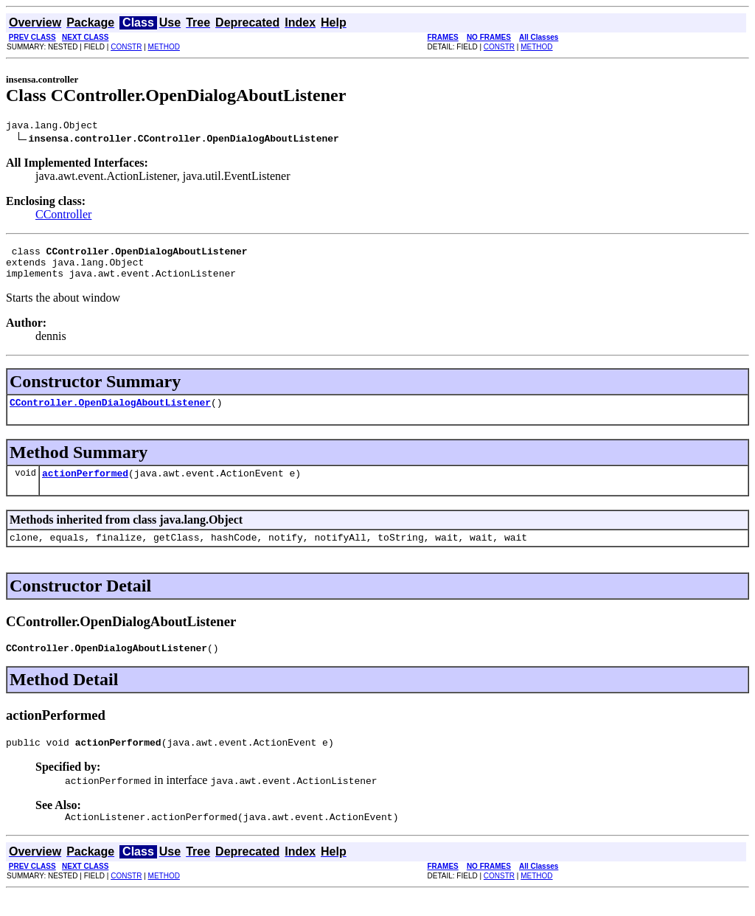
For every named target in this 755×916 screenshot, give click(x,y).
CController (63, 216)
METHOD (164, 47)
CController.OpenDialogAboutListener (110, 413)
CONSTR (126, 47)
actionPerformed (85, 486)
